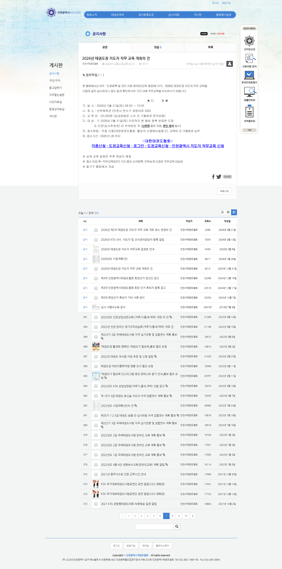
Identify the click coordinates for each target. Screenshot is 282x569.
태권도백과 (117, 14)
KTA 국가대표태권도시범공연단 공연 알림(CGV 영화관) (133, 484)
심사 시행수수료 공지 (113, 307)
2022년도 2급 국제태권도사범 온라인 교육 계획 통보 (131, 445)
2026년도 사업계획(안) (114, 258)
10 (185, 515)
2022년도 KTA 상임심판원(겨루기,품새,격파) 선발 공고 (132, 386)
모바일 (145, 545)
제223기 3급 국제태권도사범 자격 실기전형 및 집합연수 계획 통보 (139, 334)
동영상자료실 (56, 109)
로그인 (215, 3)
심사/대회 (173, 14)
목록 (210, 47)
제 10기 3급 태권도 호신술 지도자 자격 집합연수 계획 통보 (135, 395)
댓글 (157, 47)
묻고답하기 (55, 87)
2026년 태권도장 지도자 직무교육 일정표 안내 (127, 249)
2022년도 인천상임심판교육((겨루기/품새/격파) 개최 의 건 (135, 317)
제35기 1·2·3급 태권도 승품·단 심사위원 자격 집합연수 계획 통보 (138, 415)
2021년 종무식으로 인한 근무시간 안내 (123, 474)
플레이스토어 (162, 545)
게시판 (198, 14)
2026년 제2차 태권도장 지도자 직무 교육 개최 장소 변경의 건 (137, 229)
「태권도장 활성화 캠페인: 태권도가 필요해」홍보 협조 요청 (134, 346)
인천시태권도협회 (90, 63)
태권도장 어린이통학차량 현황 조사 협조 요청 (127, 366)
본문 (105, 47)
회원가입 (226, 3)
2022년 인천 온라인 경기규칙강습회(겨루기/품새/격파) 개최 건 (137, 326)
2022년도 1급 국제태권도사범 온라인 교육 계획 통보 (131, 454)
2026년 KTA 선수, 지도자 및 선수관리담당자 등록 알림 (132, 239)
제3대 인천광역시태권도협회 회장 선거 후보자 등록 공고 (133, 287)
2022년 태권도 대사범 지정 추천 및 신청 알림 (127, 356)
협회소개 (92, 14)
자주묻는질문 (56, 94)
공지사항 (54, 73)
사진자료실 (55, 101)
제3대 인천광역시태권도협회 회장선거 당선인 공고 (130, 278)
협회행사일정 (223, 14)
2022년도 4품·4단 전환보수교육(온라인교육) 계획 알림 (132, 464)
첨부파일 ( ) (93, 75)
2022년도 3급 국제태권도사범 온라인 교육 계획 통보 (131, 435)
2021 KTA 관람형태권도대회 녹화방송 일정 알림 (129, 503)
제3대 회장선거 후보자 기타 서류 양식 (123, 297)
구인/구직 (54, 80)
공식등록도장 (146, 14)
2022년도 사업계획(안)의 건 (117, 405)
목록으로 (224, 191)
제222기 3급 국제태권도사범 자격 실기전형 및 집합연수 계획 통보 (139, 423)
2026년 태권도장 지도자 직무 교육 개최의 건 (127, 268)
